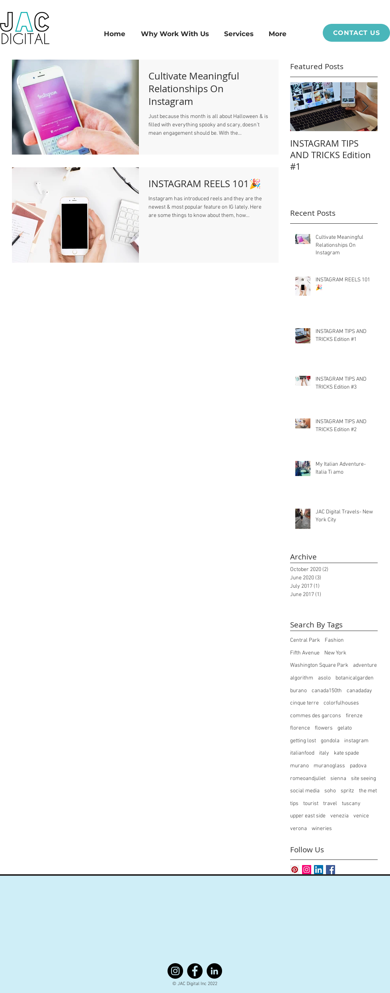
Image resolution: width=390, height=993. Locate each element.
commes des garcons (315, 715)
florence (300, 728)
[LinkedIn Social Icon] (318, 869)
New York (335, 653)
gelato (344, 728)
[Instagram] (175, 971)
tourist (310, 803)
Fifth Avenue (305, 653)
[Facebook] (195, 971)
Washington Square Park (319, 665)
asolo (324, 678)
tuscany (351, 803)
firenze (354, 715)
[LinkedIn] (214, 971)
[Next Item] (365, 107)
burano (298, 690)
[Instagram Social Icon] (306, 869)
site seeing (363, 778)
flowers (324, 728)
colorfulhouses (341, 703)
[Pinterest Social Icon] (294, 869)
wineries (322, 828)
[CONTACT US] (356, 33)
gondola (330, 740)
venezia (339, 816)
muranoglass (329, 766)
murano (299, 766)
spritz (347, 791)
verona (298, 828)
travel (330, 803)
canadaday (359, 690)
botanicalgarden (354, 678)
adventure (365, 665)
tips (294, 803)
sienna (338, 778)
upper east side (308, 816)
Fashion (334, 640)
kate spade (346, 753)
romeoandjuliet (308, 778)
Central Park (305, 640)
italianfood (302, 753)
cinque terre (304, 703)
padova (358, 766)
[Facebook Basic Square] (330, 869)
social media (305, 791)
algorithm (301, 678)
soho (330, 791)
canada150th (327, 690)
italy (324, 753)
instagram (356, 740)
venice (361, 816)
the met (368, 791)
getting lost (303, 740)
